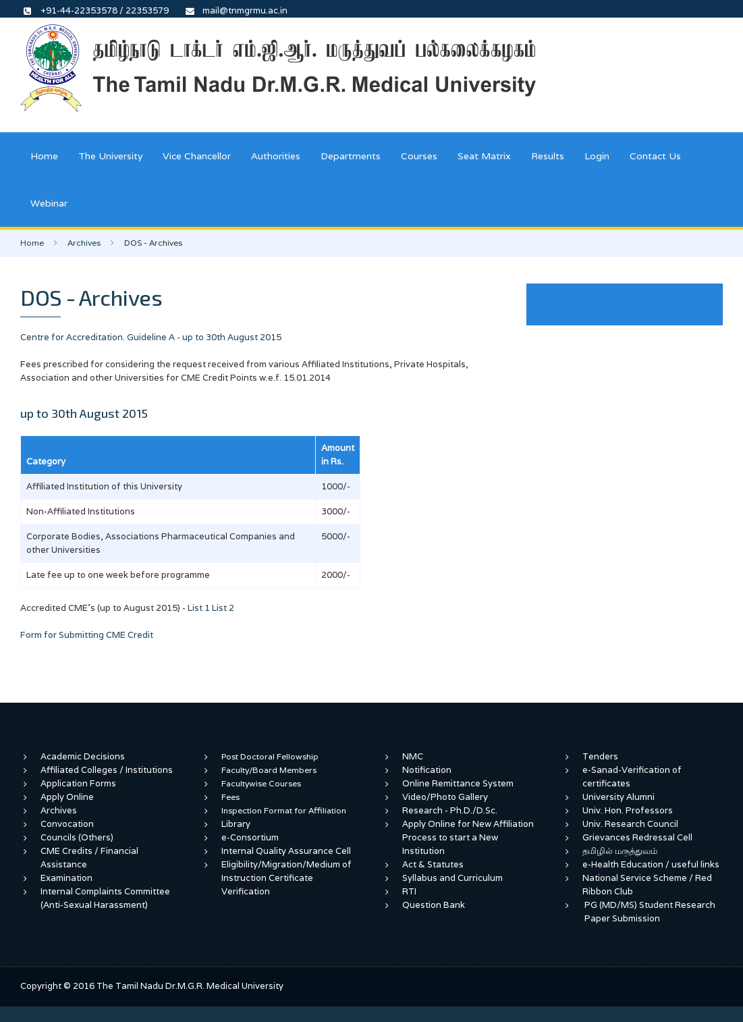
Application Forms (78, 783)
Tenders (600, 756)
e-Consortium (250, 837)
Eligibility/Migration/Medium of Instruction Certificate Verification (286, 878)
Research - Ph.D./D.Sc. (449, 810)
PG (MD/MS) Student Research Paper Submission (649, 911)
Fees (230, 797)
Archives (84, 243)
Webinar (48, 203)
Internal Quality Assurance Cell (286, 851)
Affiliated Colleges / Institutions (106, 770)
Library (235, 824)
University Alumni (618, 797)
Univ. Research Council (630, 824)
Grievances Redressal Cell (637, 837)
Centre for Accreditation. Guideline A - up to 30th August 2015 (150, 337)
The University (110, 156)
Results (547, 156)
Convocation (67, 824)
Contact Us (655, 156)
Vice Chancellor (197, 156)
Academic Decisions (82, 756)
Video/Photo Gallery (445, 797)
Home (44, 156)
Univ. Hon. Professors (627, 810)
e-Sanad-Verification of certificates (632, 776)
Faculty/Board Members (269, 770)
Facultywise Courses (261, 783)
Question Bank (433, 905)
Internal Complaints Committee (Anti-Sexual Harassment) (105, 898)
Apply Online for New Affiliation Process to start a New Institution (468, 837)
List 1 (199, 608)
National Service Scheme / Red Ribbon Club (647, 884)
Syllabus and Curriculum (452, 878)
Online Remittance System (458, 783)
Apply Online (67, 797)
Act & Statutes (433, 864)
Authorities (275, 156)
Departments (351, 156)
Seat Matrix (484, 156)
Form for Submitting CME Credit (86, 635)
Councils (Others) (76, 837)
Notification (426, 770)
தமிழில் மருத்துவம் (619, 851)
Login (596, 156)
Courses (419, 156)
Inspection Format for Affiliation (283, 810)
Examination (66, 878)
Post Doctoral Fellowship (270, 756)
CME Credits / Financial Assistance (89, 857)
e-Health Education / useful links (650, 864)
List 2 (223, 608)
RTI (409, 891)
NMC (412, 756)
